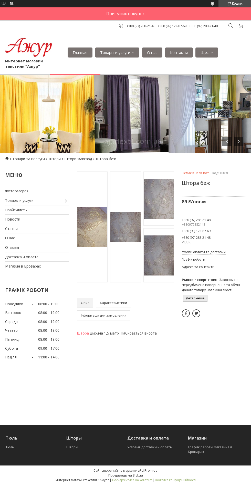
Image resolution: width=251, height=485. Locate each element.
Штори (55, 158)
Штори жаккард (78, 158)
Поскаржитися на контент (132, 480)
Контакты (179, 52)
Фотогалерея (16, 190)
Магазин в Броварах (23, 266)
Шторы (72, 447)
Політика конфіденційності (175, 480)
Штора (83, 333)
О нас (152, 52)
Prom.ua (151, 470)
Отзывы (12, 247)
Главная (80, 52)
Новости (12, 219)
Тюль (10, 447)
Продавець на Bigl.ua (125, 475)
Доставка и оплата (21, 256)
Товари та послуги (28, 158)
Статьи (11, 228)
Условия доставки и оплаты (150, 447)
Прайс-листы (16, 209)
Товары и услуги (115, 52)
